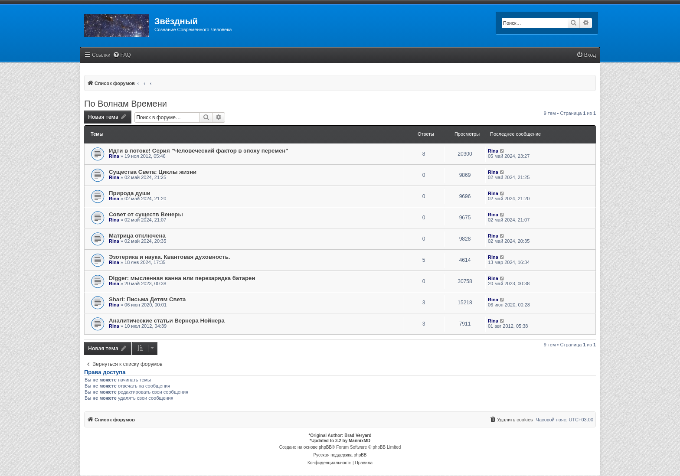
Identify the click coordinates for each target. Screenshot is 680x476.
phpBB (325, 447)
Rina (114, 156)
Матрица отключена (137, 235)
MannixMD (359, 440)
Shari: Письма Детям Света (147, 299)
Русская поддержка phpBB (339, 455)
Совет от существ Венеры (146, 214)
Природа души (129, 193)
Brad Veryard (357, 435)
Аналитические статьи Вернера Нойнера (167, 320)
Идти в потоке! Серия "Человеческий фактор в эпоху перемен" (198, 150)
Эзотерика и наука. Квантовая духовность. (169, 257)
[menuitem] (122, 55)
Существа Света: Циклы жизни (152, 172)
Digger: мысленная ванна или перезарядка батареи (182, 278)
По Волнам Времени (125, 103)
